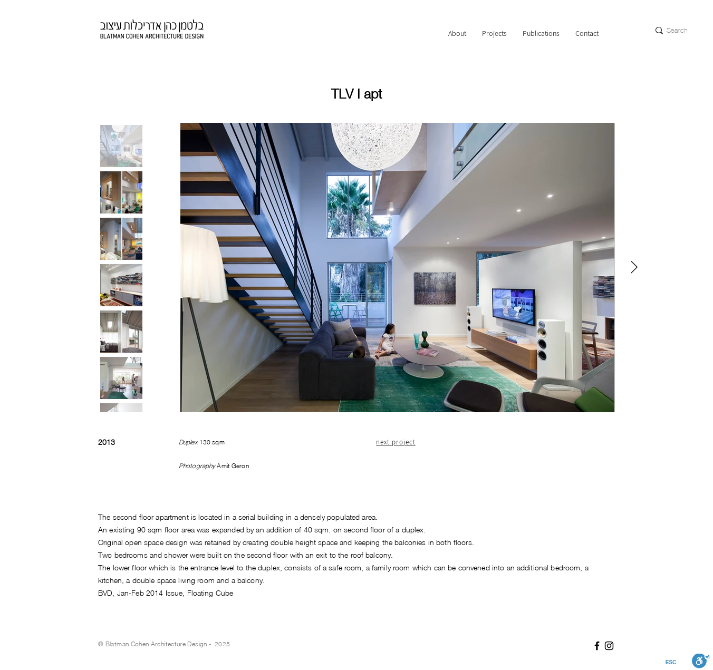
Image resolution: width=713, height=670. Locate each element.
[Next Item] (634, 267)
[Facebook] (597, 646)
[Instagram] (609, 646)
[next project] (396, 442)
